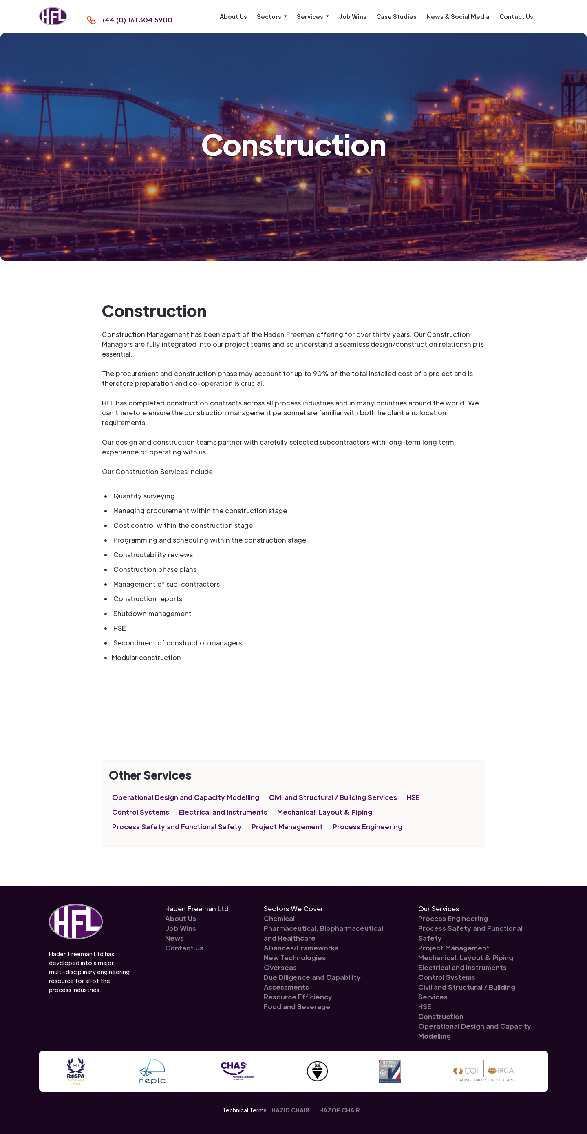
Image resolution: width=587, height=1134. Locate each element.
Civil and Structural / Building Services (333, 797)
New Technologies (295, 957)
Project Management (287, 826)
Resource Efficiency (298, 996)
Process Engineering (367, 826)
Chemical (279, 918)
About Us (233, 16)
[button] (272, 16)
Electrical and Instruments (223, 812)
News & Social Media (458, 16)
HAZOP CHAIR (339, 1110)
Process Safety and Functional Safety (177, 826)
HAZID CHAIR (290, 1110)
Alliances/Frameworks (301, 948)
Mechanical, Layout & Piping (324, 812)
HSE (413, 797)
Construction (440, 1016)
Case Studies (396, 16)
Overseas (280, 967)
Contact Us (516, 16)
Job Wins (352, 16)
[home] (53, 16)
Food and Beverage (297, 1006)
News (174, 938)
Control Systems (140, 812)
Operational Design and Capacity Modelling (185, 797)
